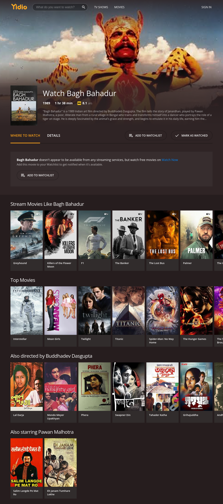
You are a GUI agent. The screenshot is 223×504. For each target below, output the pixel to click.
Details (53, 135)
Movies (119, 7)
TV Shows (101, 7)
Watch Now (170, 160)
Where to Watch (25, 135)
